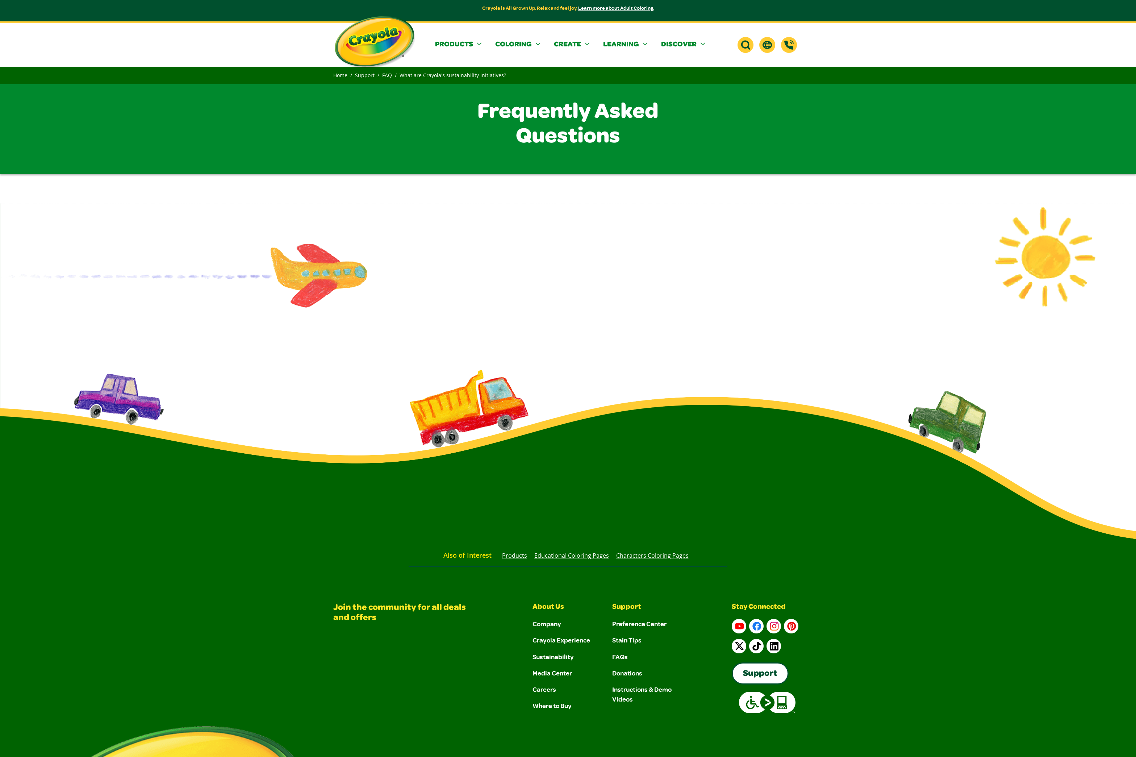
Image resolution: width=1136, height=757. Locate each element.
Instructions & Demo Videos (642, 694)
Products (514, 556)
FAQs (620, 656)
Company (546, 623)
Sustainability (553, 656)
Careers (544, 689)
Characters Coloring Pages (652, 556)
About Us (548, 607)
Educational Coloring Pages (571, 556)
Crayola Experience (561, 640)
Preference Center (639, 623)
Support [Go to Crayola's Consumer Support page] (760, 674)
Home (340, 75)
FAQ (387, 75)
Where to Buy (552, 705)
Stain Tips (627, 640)
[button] (459, 45)
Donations (627, 673)
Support (365, 75)
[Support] (789, 45)
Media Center (552, 673)
